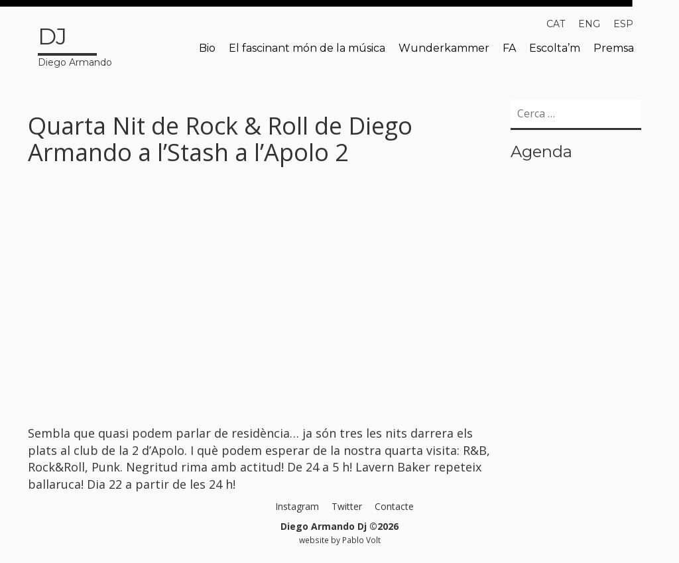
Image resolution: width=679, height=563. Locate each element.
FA (509, 48)
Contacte (394, 506)
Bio (207, 48)
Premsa (613, 48)
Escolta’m (554, 48)
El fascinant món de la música (307, 48)
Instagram (297, 506)
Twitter (347, 506)
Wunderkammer (444, 48)
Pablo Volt (361, 539)
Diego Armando (75, 44)
